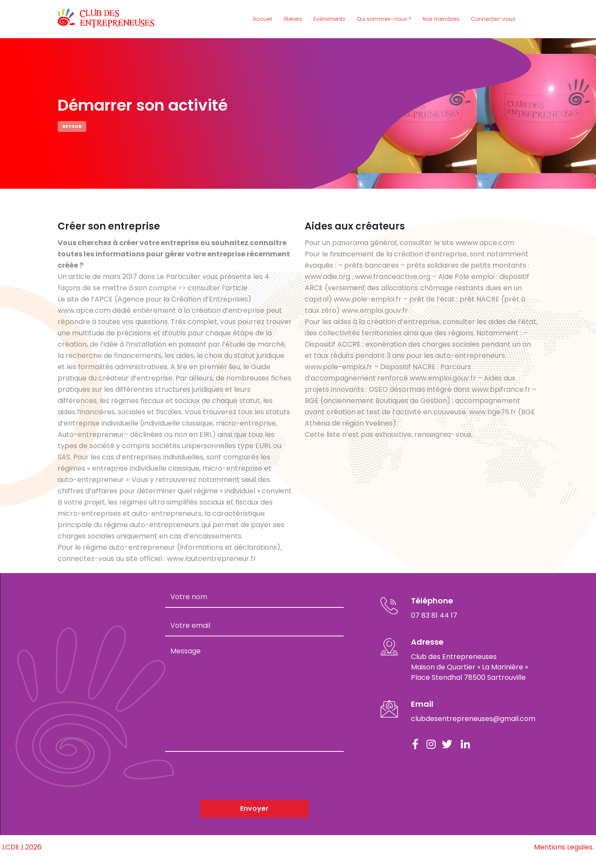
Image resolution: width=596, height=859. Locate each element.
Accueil (262, 19)
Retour (71, 126)
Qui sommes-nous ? (384, 19)
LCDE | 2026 (22, 847)
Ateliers (292, 19)
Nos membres (441, 19)
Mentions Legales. (564, 847)
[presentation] (231, 776)
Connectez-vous (493, 19)
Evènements (329, 19)
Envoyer (254, 808)
